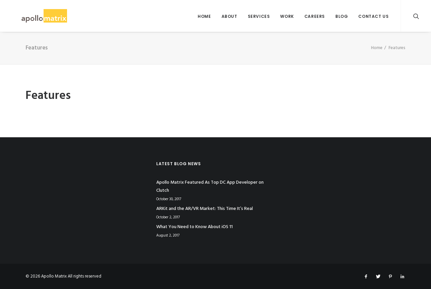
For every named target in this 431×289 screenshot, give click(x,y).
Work (287, 16)
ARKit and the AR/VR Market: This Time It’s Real (204, 209)
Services (259, 16)
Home (204, 16)
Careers (314, 16)
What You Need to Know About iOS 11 (194, 227)
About (229, 16)
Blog (341, 16)
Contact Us (373, 16)
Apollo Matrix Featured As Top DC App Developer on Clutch (210, 187)
